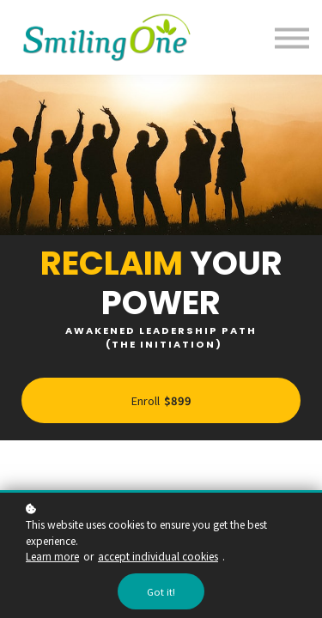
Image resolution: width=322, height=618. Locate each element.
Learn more (52, 555)
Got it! (161, 591)
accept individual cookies (158, 555)
